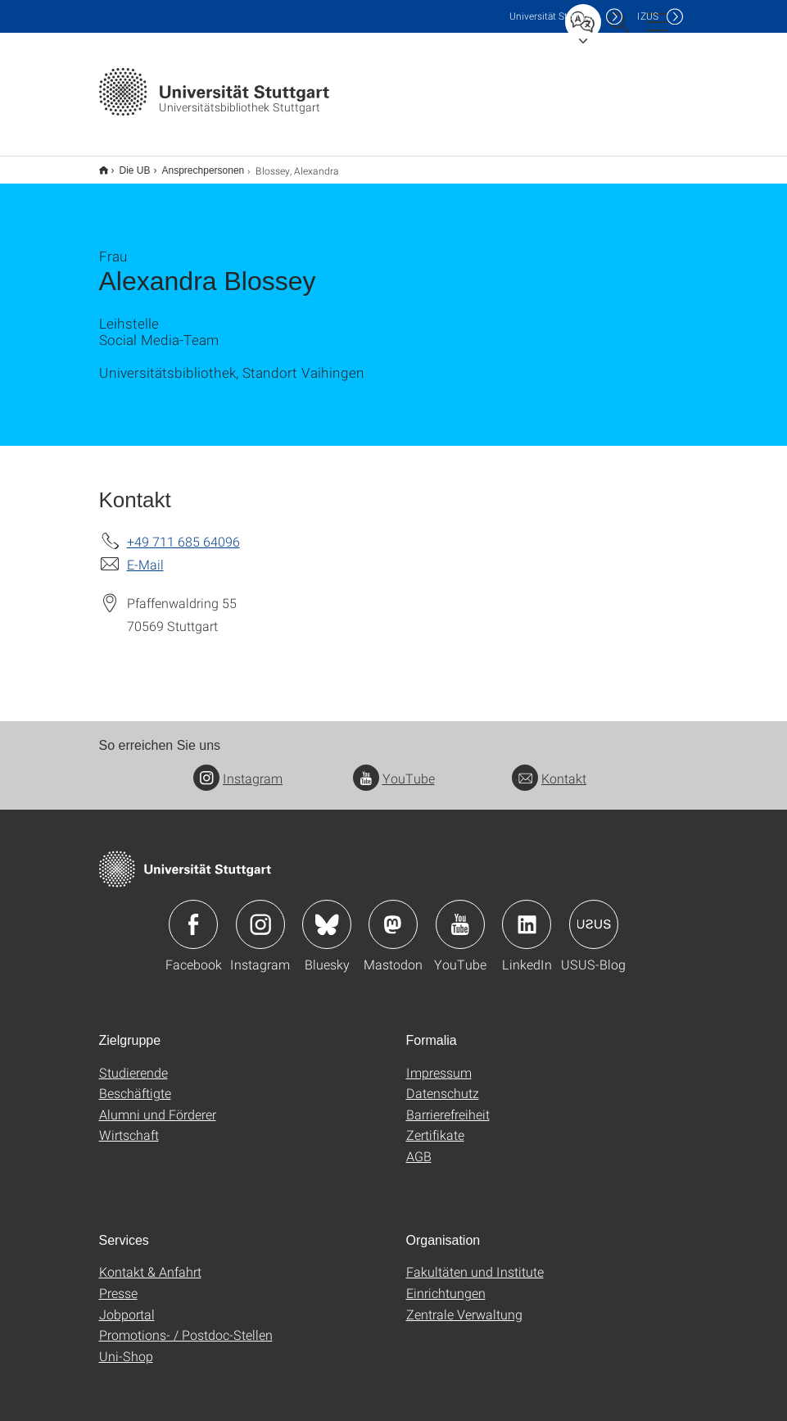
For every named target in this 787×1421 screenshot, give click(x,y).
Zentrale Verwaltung (464, 1303)
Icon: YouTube (460, 913)
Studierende (133, 1061)
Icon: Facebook (193, 913)
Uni (553, 16)
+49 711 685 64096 (183, 530)
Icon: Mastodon (393, 913)
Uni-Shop (126, 1345)
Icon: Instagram (260, 913)
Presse (118, 1282)
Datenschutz (442, 1082)
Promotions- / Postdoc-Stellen (186, 1323)
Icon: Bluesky (326, 913)
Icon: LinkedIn (526, 913)
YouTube (394, 767)
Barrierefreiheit (448, 1103)
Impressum (439, 1061)
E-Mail (145, 553)
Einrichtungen (446, 1282)
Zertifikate (435, 1124)
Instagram (238, 767)
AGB (419, 1145)
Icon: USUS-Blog (593, 913)
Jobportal (127, 1303)
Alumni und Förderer (157, 1103)
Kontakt (549, 767)
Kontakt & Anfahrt (150, 1260)
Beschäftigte (135, 1082)
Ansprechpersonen (194, 164)
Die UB (126, 164)
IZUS (647, 16)
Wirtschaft (129, 1124)
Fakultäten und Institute (475, 1260)
